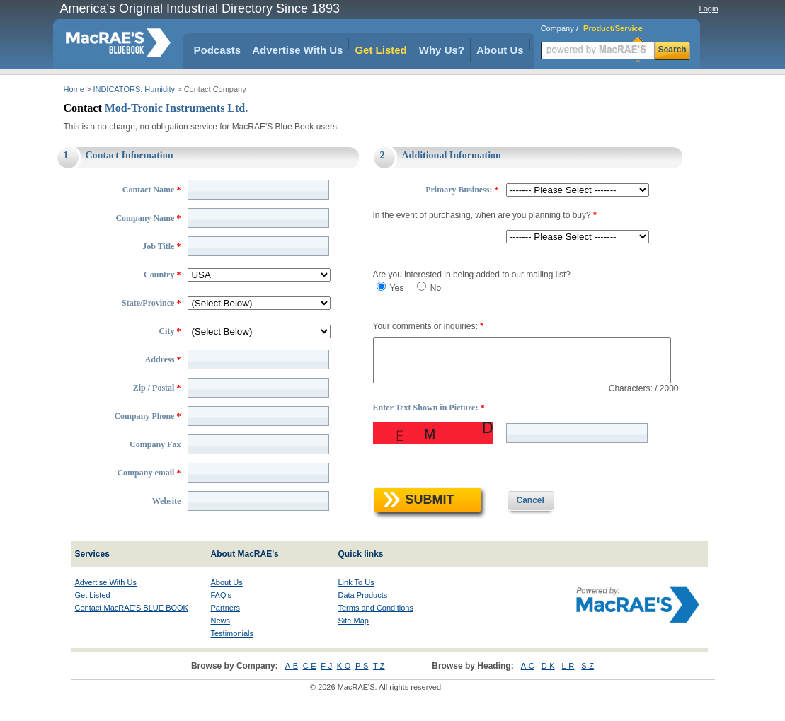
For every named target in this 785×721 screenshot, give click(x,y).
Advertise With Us (297, 50)
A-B (291, 695)
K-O (344, 695)
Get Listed (380, 50)
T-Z (379, 695)
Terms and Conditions (375, 637)
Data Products (363, 625)
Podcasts (217, 50)
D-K (548, 695)
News (221, 650)
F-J (326, 695)
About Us (500, 50)
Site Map (353, 650)
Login (708, 8)
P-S (361, 695)
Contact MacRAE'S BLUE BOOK (131, 637)
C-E (309, 695)
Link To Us (356, 612)
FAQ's (221, 625)
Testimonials (232, 663)
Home (74, 89)
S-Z (587, 695)
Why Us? (441, 50)
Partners (226, 637)
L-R (568, 695)
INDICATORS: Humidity (134, 89)
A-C (527, 695)
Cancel (518, 530)
